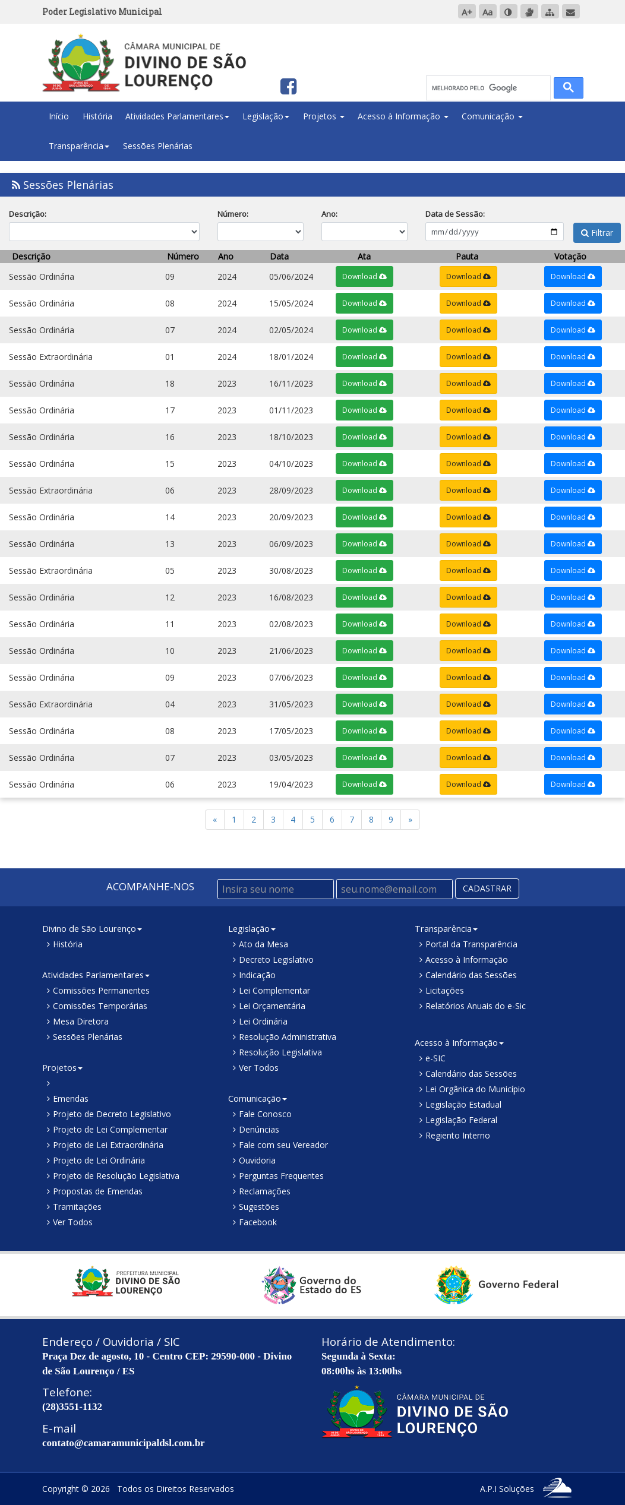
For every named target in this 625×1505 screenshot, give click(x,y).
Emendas (71, 1098)
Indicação (257, 975)
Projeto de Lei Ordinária (99, 1160)
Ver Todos (73, 1222)
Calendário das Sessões (471, 975)
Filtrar (583, 213)
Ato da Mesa (263, 944)
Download (364, 276)
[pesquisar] (487, 88)
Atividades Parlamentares (177, 116)
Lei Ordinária (263, 1021)
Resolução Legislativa (280, 1052)
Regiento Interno (457, 1135)
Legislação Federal (461, 1119)
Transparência (79, 145)
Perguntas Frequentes (281, 1175)
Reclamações (265, 1191)
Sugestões (259, 1206)
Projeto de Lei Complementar (110, 1129)
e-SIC (435, 1058)
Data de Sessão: (455, 213)
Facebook (258, 1222)
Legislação (265, 116)
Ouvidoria (257, 1160)
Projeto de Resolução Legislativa (116, 1175)
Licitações (444, 990)
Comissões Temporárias (100, 1005)
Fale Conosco (265, 1114)
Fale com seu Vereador (283, 1144)
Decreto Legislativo (276, 959)
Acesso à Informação (403, 116)
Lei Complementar (274, 990)
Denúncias (259, 1129)
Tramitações (77, 1206)
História (97, 116)
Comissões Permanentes (101, 990)
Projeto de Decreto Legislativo (112, 1114)
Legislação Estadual (463, 1104)
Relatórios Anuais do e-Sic (475, 1005)
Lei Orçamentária (272, 1005)
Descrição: (27, 213)
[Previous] (410, 820)
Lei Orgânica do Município (475, 1089)
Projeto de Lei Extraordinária (108, 1144)
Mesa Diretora (81, 1021)
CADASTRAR (487, 888)
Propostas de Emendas (98, 1191)
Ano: (329, 213)
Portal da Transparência (471, 944)
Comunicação (492, 116)
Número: (232, 213)
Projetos (324, 116)
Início (59, 116)
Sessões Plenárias (157, 145)
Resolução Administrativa (287, 1036)
